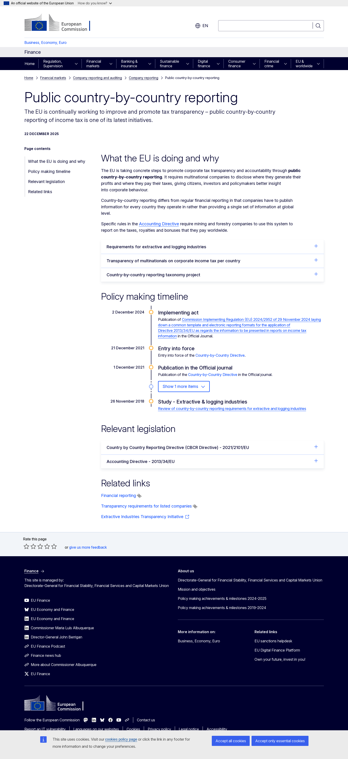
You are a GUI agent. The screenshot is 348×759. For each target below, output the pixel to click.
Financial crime (271, 63)
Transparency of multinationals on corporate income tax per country (212, 260)
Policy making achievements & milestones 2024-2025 (222, 598)
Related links (40, 191)
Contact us (146, 720)
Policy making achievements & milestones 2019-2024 (222, 607)
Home (30, 63)
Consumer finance (236, 63)
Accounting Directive (159, 223)
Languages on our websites (96, 729)
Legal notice (189, 729)
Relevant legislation (46, 181)
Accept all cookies (230, 741)
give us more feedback (88, 547)
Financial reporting (118, 495)
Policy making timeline (49, 171)
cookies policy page (121, 739)
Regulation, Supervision (53, 63)
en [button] (201, 25)
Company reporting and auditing (97, 78)
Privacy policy (159, 729)
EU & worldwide (304, 63)
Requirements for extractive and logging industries (212, 246)
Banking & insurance (129, 63)
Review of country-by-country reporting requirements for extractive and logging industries (232, 408)
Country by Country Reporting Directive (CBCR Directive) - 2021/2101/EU (212, 447)
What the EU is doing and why (56, 161)
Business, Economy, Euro (45, 42)
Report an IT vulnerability (45, 729)
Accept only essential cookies (280, 741)
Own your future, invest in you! (280, 659)
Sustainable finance (169, 63)
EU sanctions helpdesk (273, 641)
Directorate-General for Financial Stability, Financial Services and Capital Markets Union (250, 580)
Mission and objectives (196, 589)
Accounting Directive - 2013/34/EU (212, 461)
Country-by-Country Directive (220, 355)
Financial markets (93, 63)
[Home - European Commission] (61, 23)
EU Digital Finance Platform (277, 650)
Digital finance (204, 63)
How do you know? (95, 3)
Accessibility (217, 729)
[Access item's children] (78, 63)
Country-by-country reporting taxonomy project (212, 274)
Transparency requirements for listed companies (146, 506)
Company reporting (143, 78)
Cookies (133, 729)
